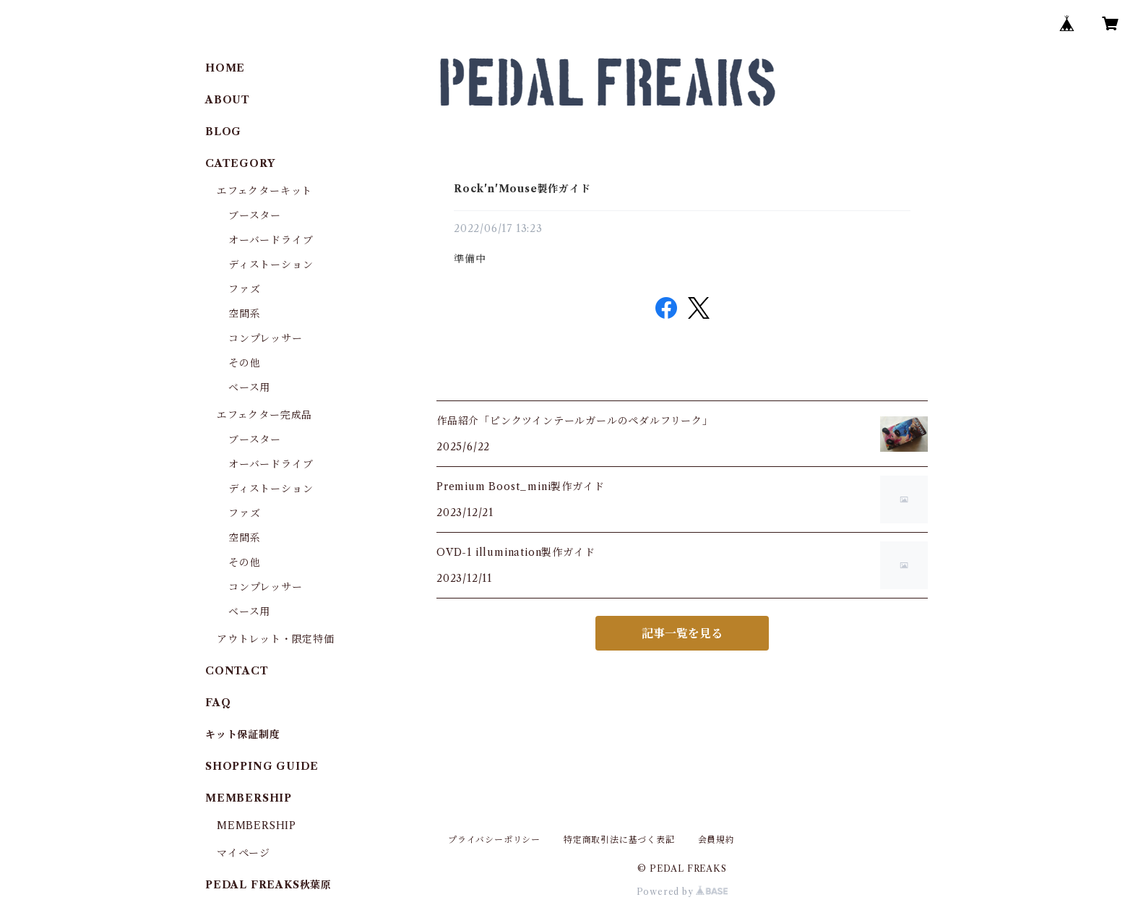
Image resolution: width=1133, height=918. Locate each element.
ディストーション (270, 264)
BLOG (223, 131)
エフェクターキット (264, 190)
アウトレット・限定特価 (276, 638)
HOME (225, 67)
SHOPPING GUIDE (262, 766)
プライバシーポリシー (494, 839)
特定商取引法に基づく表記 (619, 839)
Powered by (682, 891)
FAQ (218, 702)
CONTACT (237, 670)
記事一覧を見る (682, 633)
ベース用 (249, 387)
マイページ (243, 852)
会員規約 (716, 839)
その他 (244, 362)
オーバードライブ (270, 239)
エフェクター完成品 (264, 414)
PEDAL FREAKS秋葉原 (268, 884)
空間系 (244, 313)
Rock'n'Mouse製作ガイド (522, 188)
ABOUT (227, 99)
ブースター (254, 215)
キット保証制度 (242, 734)
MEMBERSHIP (256, 825)
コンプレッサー (265, 338)
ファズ (244, 289)
